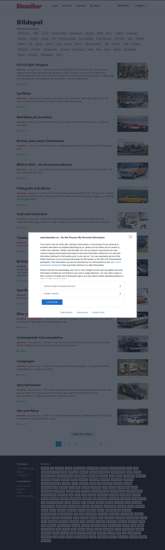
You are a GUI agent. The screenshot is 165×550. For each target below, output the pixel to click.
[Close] (131, 237)
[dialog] (82, 275)
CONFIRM (55, 302)
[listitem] (82, 286)
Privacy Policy (98, 312)
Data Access (82, 312)
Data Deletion (66, 312)
